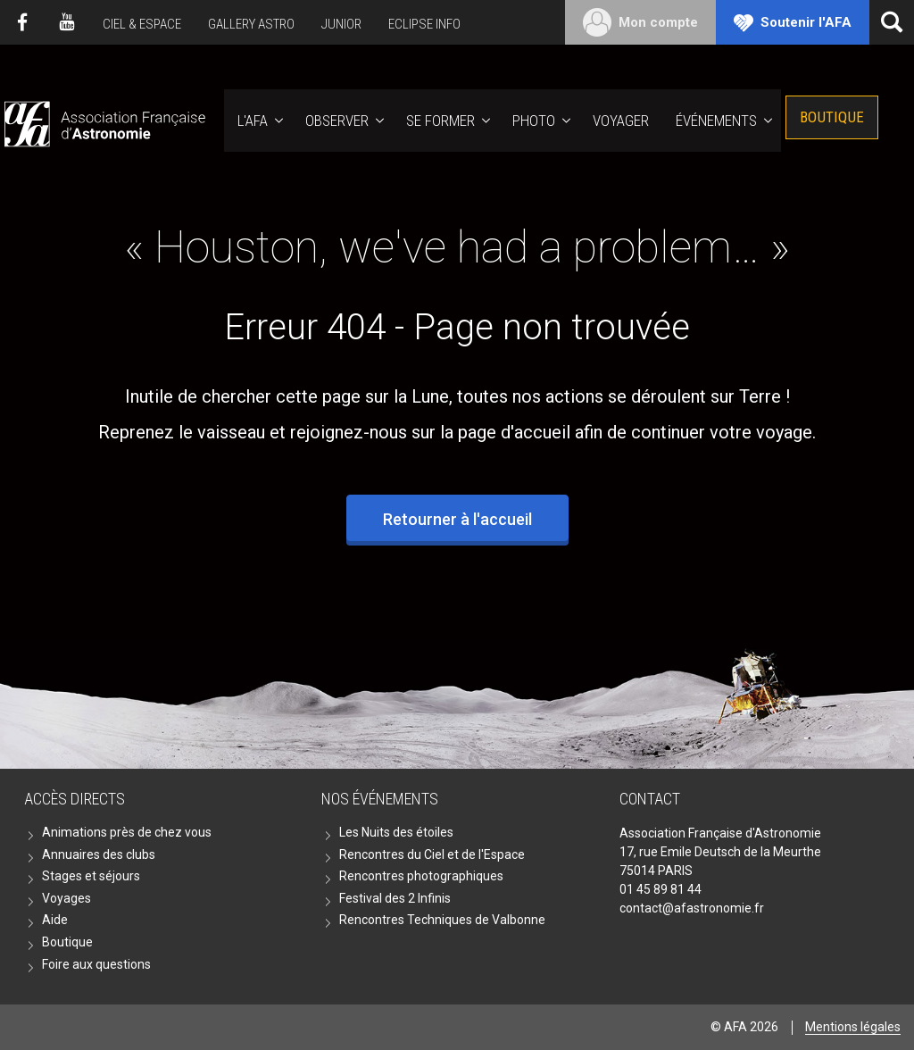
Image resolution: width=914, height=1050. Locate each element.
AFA (103, 121)
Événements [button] (716, 120)
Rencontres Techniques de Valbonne (442, 919)
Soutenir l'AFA (806, 22)
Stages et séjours (91, 876)
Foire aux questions (96, 964)
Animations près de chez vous (127, 832)
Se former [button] (440, 120)
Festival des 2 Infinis (395, 898)
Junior (341, 24)
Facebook (22, 22)
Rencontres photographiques (421, 876)
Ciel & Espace (142, 24)
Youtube (67, 22)
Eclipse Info (424, 24)
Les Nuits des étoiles (396, 832)
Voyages (66, 898)
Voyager (621, 120)
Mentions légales (853, 1027)
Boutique (832, 117)
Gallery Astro (251, 24)
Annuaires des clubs (98, 854)
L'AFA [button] (252, 120)
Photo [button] (533, 120)
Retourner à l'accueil (457, 519)
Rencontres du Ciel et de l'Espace (432, 854)
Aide (55, 919)
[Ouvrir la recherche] (891, 22)
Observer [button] (337, 120)
